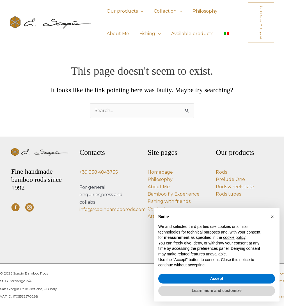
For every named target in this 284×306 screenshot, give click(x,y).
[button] (140, 11)
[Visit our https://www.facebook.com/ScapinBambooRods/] (15, 208)
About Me (159, 186)
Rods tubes (228, 194)
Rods (221, 171)
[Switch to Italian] (221, 33)
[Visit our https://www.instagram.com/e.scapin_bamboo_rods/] (29, 208)
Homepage (160, 171)
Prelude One (231, 179)
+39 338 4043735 (98, 171)
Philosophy (160, 179)
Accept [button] (216, 278)
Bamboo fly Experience (174, 194)
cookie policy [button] (234, 237)
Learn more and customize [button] (216, 290)
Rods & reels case (235, 186)
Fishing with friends (169, 201)
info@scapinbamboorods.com (112, 209)
